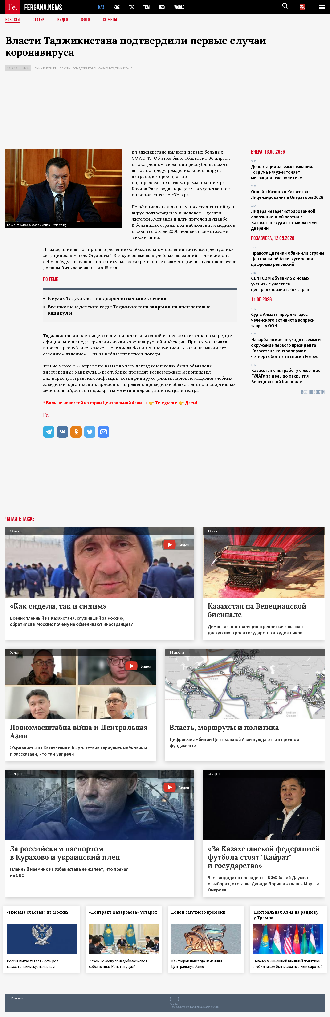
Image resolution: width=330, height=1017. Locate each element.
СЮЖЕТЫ (112, 20)
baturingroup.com (200, 1012)
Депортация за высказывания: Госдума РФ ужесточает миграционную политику (282, 172)
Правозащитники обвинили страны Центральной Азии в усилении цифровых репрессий (287, 258)
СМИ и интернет (45, 68)
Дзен (190, 403)
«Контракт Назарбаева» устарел (116, 915)
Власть (65, 68)
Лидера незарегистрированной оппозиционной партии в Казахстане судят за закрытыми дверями (284, 219)
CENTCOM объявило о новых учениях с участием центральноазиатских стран (280, 283)
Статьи (39, 20)
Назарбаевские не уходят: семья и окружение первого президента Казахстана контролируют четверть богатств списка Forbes (286, 348)
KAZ (101, 7)
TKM (147, 7)
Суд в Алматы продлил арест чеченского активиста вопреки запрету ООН (283, 319)
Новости (12, 20)
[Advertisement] (165, 111)
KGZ (117, 7)
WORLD (181, 7)
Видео (64, 20)
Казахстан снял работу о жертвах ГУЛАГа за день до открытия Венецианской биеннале (285, 375)
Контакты (17, 1003)
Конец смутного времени (200, 912)
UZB (163, 7)
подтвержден (159, 213)
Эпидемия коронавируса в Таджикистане (102, 68)
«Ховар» (180, 194)
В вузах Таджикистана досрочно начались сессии (110, 298)
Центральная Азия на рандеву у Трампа (287, 915)
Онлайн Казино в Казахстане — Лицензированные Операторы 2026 (287, 194)
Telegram (164, 403)
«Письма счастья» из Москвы (40, 912)
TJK (131, 7)
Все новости (313, 392)
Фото (87, 20)
